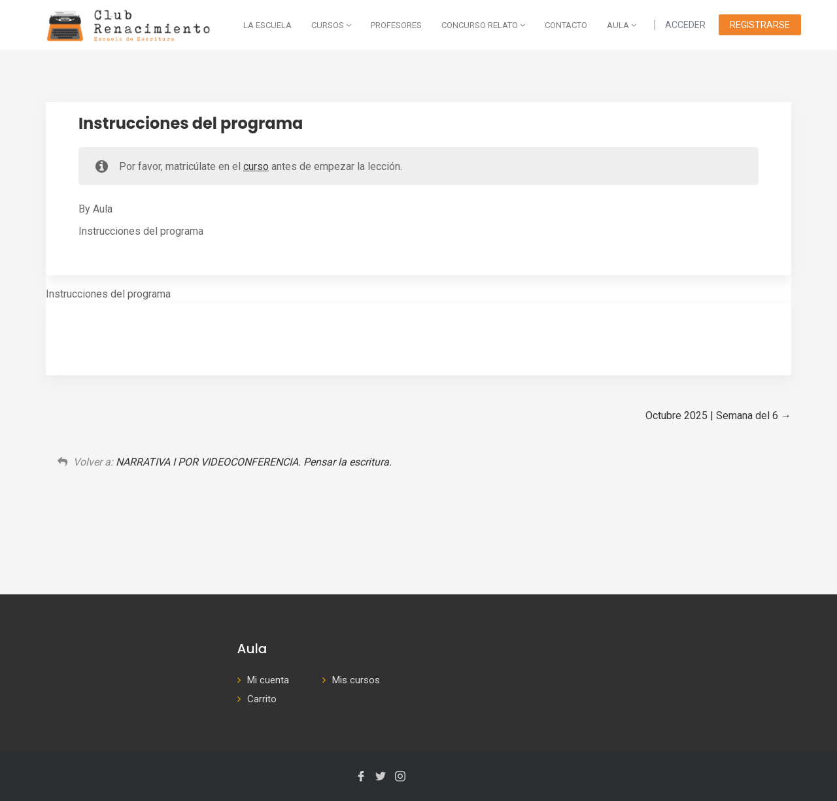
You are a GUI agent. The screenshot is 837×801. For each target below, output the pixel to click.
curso (256, 166)
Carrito (262, 699)
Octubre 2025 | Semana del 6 (718, 415)
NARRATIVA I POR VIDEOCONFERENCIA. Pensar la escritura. (254, 462)
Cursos (331, 25)
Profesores (396, 25)
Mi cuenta (268, 680)
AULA (621, 25)
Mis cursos (356, 680)
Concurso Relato (483, 25)
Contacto (566, 25)
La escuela (267, 25)
